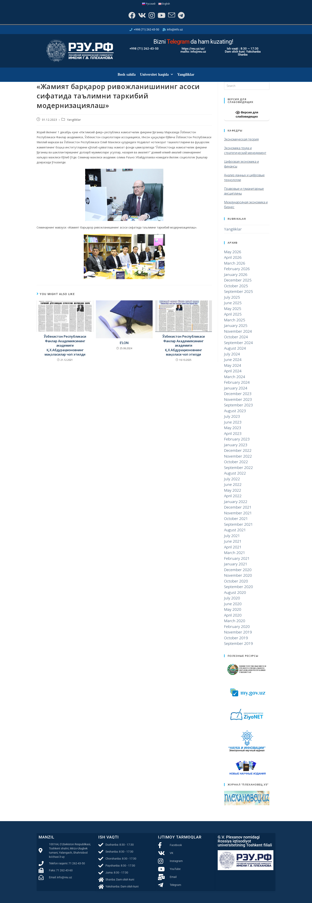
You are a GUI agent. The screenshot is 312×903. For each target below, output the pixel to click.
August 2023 (235, 410)
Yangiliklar (185, 74)
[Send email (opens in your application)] (171, 15)
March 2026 (234, 263)
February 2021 (237, 558)
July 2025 (232, 297)
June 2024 (233, 359)
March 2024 (234, 376)
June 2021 (233, 541)
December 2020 (238, 569)
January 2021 (235, 564)
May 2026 (232, 251)
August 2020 (235, 592)
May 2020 (232, 609)
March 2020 (234, 620)
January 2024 (235, 388)
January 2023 (235, 444)
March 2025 (234, 320)
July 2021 (232, 535)
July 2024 (232, 354)
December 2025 (238, 280)
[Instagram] (151, 15)
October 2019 (236, 637)
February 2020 (237, 626)
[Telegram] (181, 15)
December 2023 (238, 393)
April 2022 (233, 495)
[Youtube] (161, 15)
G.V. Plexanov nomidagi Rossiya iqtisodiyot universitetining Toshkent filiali (245, 841)
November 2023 (238, 399)
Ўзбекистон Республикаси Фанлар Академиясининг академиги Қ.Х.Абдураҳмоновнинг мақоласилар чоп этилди (65, 345)
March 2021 (234, 552)
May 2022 (232, 490)
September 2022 (238, 467)
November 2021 (238, 513)
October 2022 (236, 461)
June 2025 (233, 302)
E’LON (124, 343)
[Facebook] (131, 15)
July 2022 (232, 478)
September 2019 (238, 643)
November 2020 (238, 575)
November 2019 (238, 632)
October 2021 (236, 518)
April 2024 (233, 371)
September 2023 (238, 405)
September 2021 (238, 524)
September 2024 (238, 342)
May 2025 (232, 308)
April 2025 (233, 314)
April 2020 (233, 615)
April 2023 (233, 433)
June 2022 (233, 484)
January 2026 (235, 274)
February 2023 (237, 439)
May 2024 (232, 365)
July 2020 (232, 598)
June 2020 (233, 603)
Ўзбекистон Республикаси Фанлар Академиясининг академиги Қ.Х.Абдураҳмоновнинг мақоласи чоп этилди (183, 345)
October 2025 (236, 285)
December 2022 (238, 450)
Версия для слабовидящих (246, 114)
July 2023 (232, 416)
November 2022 (238, 456)
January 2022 (235, 501)
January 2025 (235, 325)
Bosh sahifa (127, 74)
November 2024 (238, 331)
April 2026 (233, 257)
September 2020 (238, 586)
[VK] (141, 15)
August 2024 (235, 348)
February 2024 (237, 382)
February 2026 (237, 268)
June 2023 (233, 422)
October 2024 (236, 336)
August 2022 (235, 473)
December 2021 (238, 507)
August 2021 (235, 529)
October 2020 (236, 581)
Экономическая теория (241, 139)
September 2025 (238, 291)
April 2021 (233, 547)
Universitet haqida (156, 74)
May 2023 (232, 427)
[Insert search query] (246, 86)
